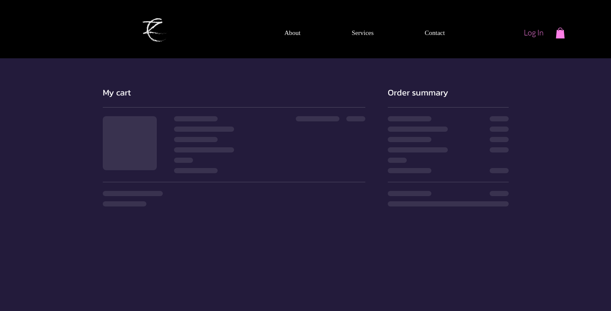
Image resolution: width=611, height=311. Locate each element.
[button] (560, 33)
